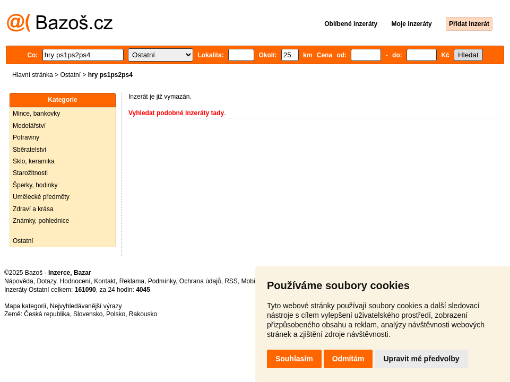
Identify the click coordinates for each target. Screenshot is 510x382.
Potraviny (26, 137)
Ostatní (70, 75)
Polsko (115, 314)
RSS (231, 281)
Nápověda (18, 281)
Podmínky (162, 281)
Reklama (131, 281)
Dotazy (46, 281)
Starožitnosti (30, 173)
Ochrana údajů (200, 281)
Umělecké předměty (41, 197)
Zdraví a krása (33, 209)
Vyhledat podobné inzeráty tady (176, 113)
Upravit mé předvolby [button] (421, 358)
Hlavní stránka (32, 75)
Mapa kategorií (25, 306)
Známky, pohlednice (41, 220)
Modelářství (29, 125)
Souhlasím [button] (294, 358)
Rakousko (143, 314)
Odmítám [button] (348, 358)
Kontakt (105, 281)
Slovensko (87, 314)
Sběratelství (29, 149)
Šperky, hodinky (35, 185)
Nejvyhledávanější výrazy (86, 306)
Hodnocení (75, 281)
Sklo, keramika (34, 161)
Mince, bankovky (36, 113)
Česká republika (47, 314)
